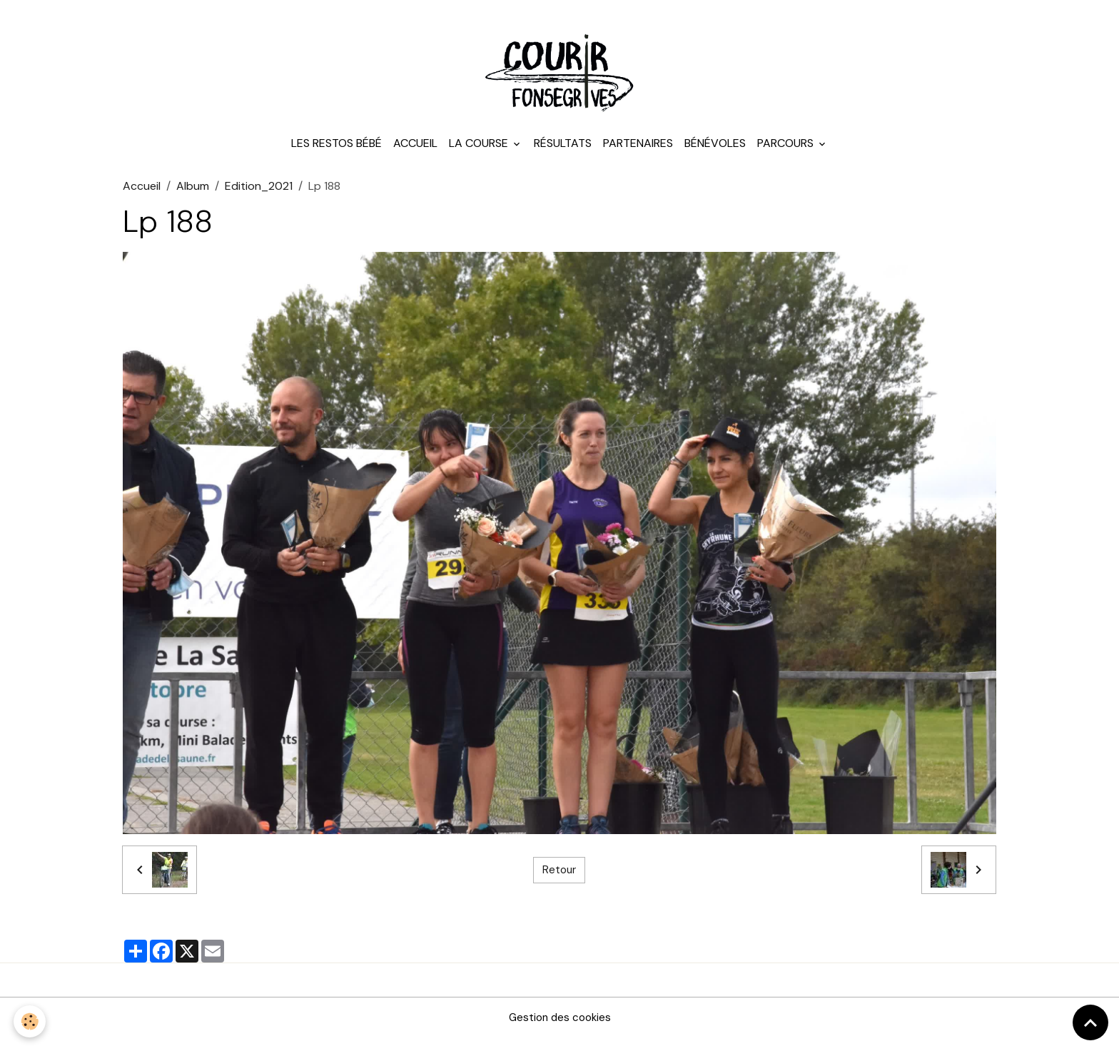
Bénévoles (715, 156)
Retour (559, 882)
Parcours (786, 156)
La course (480, 156)
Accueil (415, 156)
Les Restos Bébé (336, 156)
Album (192, 199)
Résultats (563, 156)
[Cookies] (30, 1021)
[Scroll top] (1090, 1022)
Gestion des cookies (559, 1030)
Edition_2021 (259, 199)
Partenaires (638, 156)
